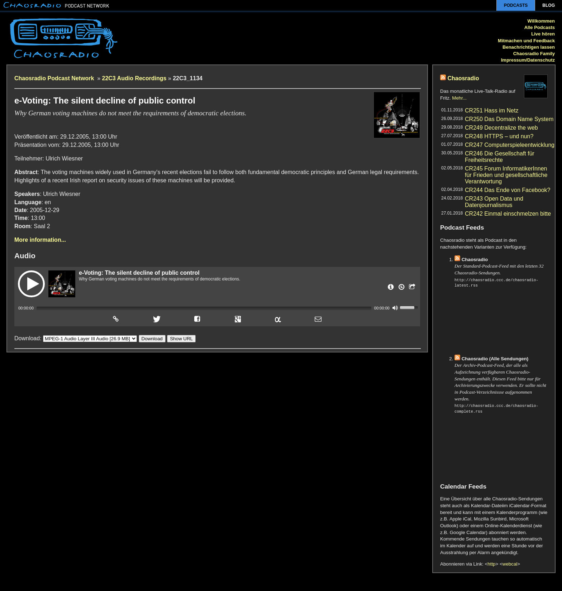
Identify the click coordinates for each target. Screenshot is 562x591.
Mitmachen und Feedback (526, 40)
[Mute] (395, 308)
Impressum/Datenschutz (528, 60)
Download (152, 338)
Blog (548, 5)
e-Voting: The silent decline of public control (139, 273)
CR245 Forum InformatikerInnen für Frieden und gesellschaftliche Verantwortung (506, 174)
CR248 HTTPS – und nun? (499, 136)
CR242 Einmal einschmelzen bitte (508, 214)
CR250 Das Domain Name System (509, 119)
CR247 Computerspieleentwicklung (509, 145)
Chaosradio (463, 78)
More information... (40, 240)
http (491, 564)
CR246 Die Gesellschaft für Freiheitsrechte (499, 156)
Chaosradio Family (534, 53)
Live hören (543, 34)
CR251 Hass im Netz (491, 110)
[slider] (204, 308)
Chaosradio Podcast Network (55, 78)
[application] (217, 307)
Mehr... (459, 98)
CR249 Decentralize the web (501, 128)
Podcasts (516, 5)
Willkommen (541, 21)
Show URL (181, 338)
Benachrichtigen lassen (529, 47)
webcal (510, 564)
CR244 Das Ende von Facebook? (507, 190)
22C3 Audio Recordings (134, 78)
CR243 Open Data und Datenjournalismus (494, 202)
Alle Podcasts (539, 27)
